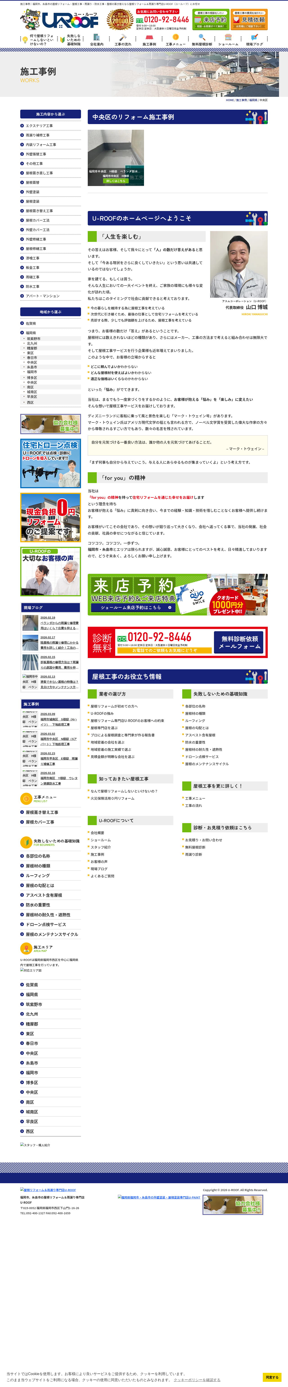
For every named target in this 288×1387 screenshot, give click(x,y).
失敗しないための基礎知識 (70, 39)
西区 (30, 402)
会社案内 (97, 40)
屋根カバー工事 (40, 822)
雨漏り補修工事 (38, 135)
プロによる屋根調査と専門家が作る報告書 (123, 735)
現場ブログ (254, 40)
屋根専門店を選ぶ (104, 727)
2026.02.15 (50, 662)
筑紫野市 (33, 338)
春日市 (32, 357)
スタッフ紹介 (101, 847)
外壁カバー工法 (38, 229)
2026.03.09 (50, 719)
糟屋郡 (32, 348)
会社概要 (97, 832)
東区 (30, 352)
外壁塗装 (32, 191)
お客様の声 (99, 861)
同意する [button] (272, 1377)
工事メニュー (176, 40)
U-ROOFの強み (102, 713)
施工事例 (149, 40)
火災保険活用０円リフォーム (113, 798)
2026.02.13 (50, 682)
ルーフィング (195, 720)
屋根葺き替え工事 (39, 210)
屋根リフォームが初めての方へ (114, 706)
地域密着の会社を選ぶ (107, 742)
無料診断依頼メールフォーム (239, 642)
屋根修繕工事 (36, 248)
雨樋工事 (32, 277)
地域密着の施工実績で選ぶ (111, 749)
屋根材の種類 (195, 713)
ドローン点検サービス (202, 756)
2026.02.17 (50, 643)
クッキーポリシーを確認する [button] (197, 1380)
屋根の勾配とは (197, 727)
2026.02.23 (50, 759)
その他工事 (34, 163)
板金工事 (32, 267)
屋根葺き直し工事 (39, 172)
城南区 (32, 391)
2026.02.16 (50, 778)
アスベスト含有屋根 (200, 735)
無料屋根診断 (202, 40)
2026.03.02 (50, 739)
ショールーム (228, 40)
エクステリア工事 (39, 125)
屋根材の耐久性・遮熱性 (203, 749)
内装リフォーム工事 (41, 144)
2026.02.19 (50, 623)
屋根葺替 (32, 182)
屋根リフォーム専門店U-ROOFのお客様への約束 (127, 720)
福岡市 (32, 371)
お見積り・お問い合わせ (203, 840)
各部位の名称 (195, 706)
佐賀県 (31, 323)
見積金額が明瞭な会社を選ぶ (113, 756)
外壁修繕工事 (36, 239)
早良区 (32, 396)
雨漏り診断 (193, 854)
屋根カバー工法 (38, 220)
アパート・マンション (43, 295)
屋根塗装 (32, 201)
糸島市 (32, 367)
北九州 (32, 343)
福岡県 (31, 332)
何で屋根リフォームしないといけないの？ (38, 39)
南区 (30, 387)
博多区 (32, 377)
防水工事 (32, 286)
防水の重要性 (195, 742)
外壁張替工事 (36, 154)
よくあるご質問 (102, 876)
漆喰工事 (32, 258)
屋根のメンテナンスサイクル (207, 763)
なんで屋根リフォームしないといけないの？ (124, 791)
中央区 (32, 362)
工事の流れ (123, 40)
